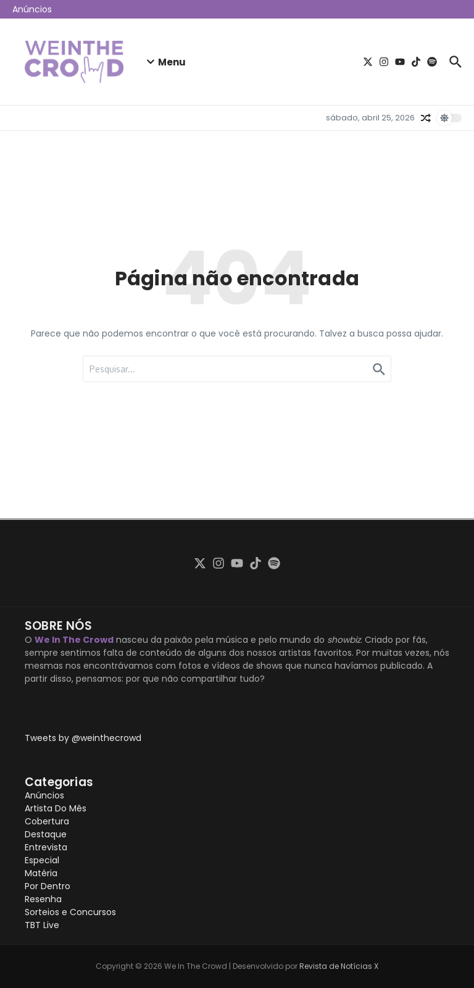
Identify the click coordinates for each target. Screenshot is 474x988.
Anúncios (44, 795)
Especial (42, 860)
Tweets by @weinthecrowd (83, 738)
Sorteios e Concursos (70, 912)
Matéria (41, 873)
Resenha (43, 899)
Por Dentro (47, 886)
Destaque (46, 834)
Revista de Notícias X (338, 966)
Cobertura (47, 821)
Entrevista (46, 847)
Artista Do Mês (55, 808)
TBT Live (42, 925)
